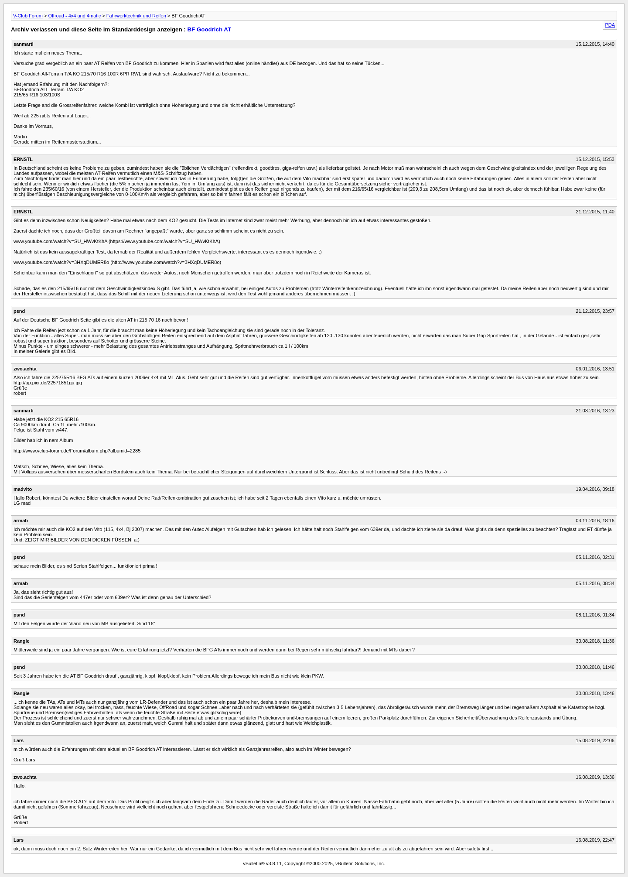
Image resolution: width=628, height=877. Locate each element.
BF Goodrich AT (209, 29)
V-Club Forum (28, 15)
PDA (610, 24)
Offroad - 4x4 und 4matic (74, 15)
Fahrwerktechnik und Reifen (136, 15)
